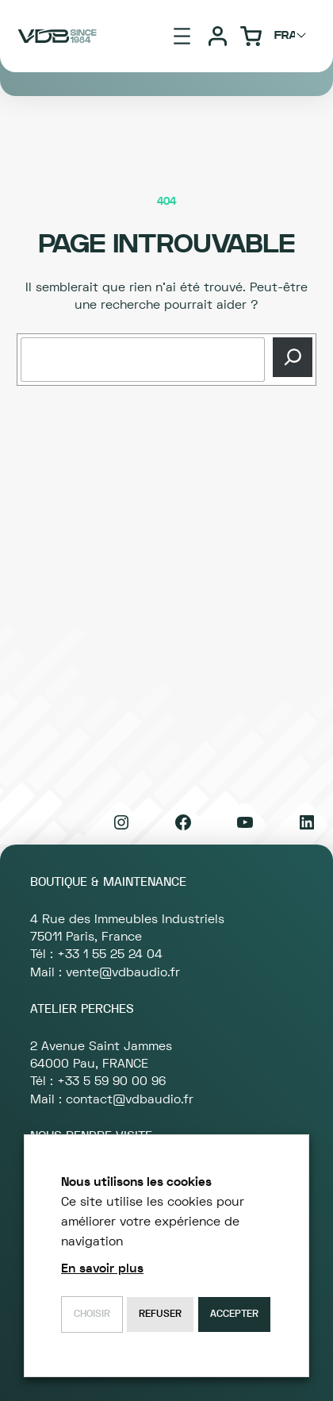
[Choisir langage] (292, 36)
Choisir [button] (92, 1314)
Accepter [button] (234, 1314)
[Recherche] (292, 357)
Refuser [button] (160, 1314)
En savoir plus (102, 1268)
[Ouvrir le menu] (182, 36)
